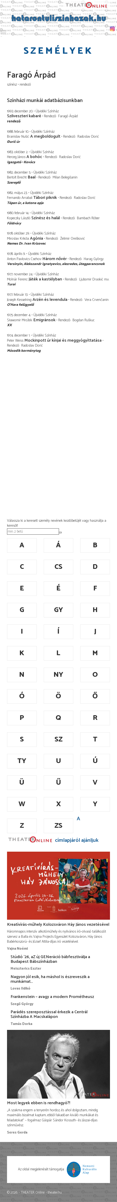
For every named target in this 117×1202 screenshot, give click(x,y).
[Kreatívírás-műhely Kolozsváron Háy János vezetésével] (58, 885)
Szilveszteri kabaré (24, 116)
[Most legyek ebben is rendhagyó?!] (58, 1064)
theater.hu (55, 1192)
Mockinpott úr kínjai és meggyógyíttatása (63, 340)
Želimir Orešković (72, 239)
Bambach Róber (88, 218)
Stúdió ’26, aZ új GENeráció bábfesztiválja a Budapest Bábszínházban (50, 959)
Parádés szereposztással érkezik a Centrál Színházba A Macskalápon (49, 1014)
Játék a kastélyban (45, 279)
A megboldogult (45, 136)
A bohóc (34, 156)
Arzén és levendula (50, 299)
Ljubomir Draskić (91, 279)
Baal (32, 177)
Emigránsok (44, 320)
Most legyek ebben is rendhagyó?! (38, 1103)
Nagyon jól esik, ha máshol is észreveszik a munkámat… (50, 979)
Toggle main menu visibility (3, 31)
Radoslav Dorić (88, 137)
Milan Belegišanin (65, 177)
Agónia (36, 238)
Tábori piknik (45, 197)
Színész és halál (45, 218)
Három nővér (54, 258)
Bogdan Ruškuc (84, 320)
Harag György (94, 259)
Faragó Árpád (68, 116)
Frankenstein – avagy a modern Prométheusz (52, 996)
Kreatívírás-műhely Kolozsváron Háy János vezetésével (58, 924)
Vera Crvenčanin (96, 300)
